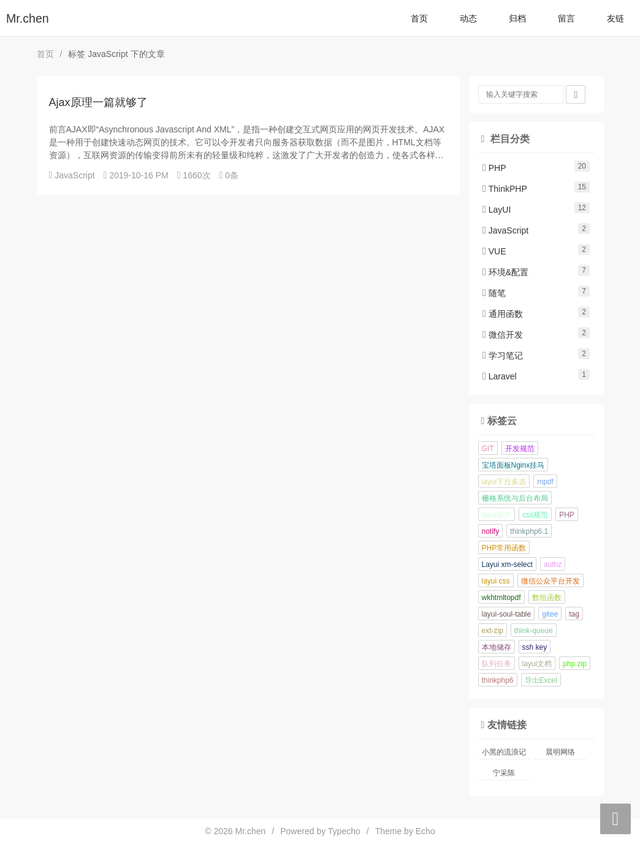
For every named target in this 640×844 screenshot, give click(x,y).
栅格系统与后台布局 (515, 498)
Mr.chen (27, 18)
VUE (494, 251)
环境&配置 (505, 272)
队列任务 (496, 664)
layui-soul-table (506, 614)
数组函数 (547, 597)
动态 (468, 18)
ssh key (534, 647)
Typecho (344, 831)
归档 (517, 18)
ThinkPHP (504, 189)
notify (491, 531)
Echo (425, 831)
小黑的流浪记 (504, 752)
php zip (575, 664)
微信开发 (502, 335)
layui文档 (537, 664)
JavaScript (74, 175)
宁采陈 (504, 773)
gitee (550, 614)
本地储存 (496, 647)
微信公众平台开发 (550, 581)
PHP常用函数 (504, 548)
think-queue (533, 630)
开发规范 (520, 448)
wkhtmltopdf (501, 597)
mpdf (545, 481)
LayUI (496, 210)
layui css (496, 581)
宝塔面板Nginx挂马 (513, 465)
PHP (494, 168)
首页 (419, 18)
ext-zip (492, 630)
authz (553, 564)
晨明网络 (560, 752)
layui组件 (497, 515)
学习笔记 (502, 355)
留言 (566, 18)
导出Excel (541, 680)
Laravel (499, 376)
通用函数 (502, 314)
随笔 (494, 293)
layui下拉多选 (504, 481)
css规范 (535, 515)
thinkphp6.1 (529, 531)
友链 (615, 18)
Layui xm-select (507, 564)
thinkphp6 (498, 680)
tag (574, 614)
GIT (488, 448)
